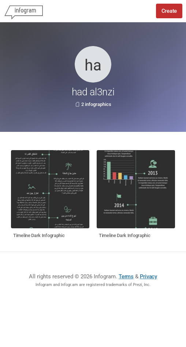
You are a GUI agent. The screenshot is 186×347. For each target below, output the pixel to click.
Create (169, 11)
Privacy (148, 276)
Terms (126, 276)
